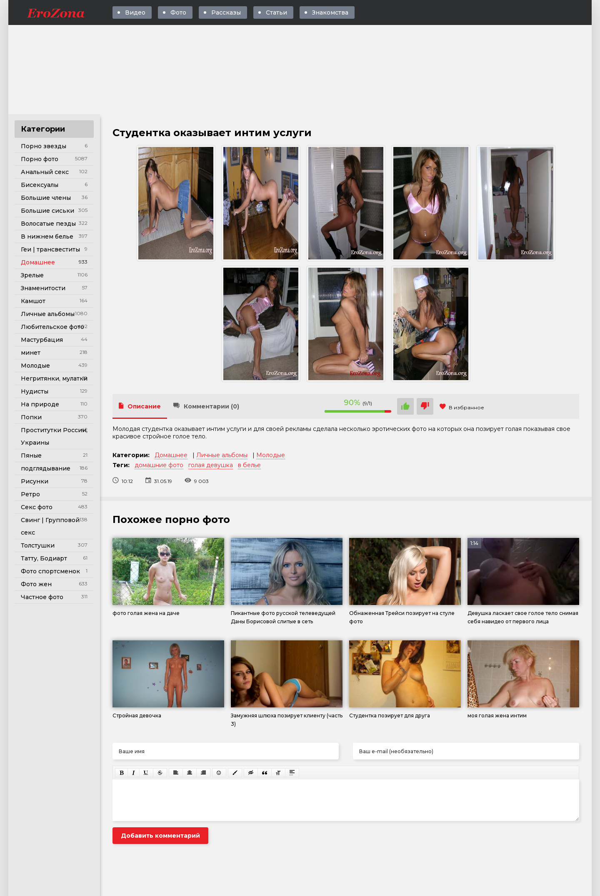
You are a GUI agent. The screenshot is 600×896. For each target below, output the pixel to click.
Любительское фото (52, 327)
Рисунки (34, 481)
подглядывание (45, 468)
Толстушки (38, 545)
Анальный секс (45, 172)
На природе (40, 404)
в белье (249, 465)
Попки (31, 417)
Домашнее (38, 262)
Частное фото (42, 597)
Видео (135, 12)
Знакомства (330, 12)
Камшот (33, 301)
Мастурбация (42, 339)
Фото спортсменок (50, 571)
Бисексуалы (39, 185)
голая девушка (210, 465)
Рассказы (226, 12)
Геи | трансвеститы (50, 249)
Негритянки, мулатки (54, 378)
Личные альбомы (48, 314)
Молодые (35, 365)
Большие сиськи (47, 210)
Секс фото (36, 507)
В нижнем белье (47, 236)
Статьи (276, 12)
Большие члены (46, 198)
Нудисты (34, 391)
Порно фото (39, 159)
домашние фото (159, 465)
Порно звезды (43, 146)
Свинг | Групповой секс (50, 526)
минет (30, 352)
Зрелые (32, 275)
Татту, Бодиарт (44, 558)
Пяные (31, 455)
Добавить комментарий (160, 835)
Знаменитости (43, 288)
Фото (178, 12)
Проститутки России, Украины (54, 436)
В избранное (462, 407)
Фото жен (36, 584)
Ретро (30, 494)
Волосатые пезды (48, 223)
